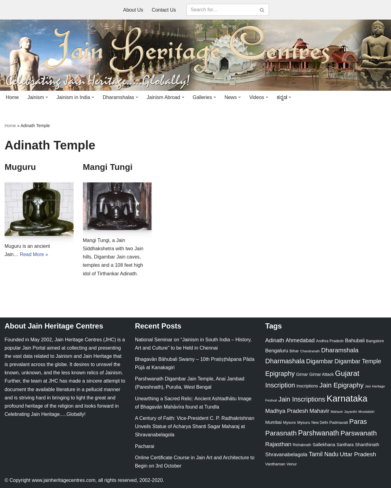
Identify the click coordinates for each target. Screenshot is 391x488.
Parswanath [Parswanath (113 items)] (358, 433)
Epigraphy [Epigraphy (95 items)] (279, 373)
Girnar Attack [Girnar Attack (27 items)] (321, 374)
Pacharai (144, 446)
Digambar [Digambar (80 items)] (319, 361)
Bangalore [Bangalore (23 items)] (375, 341)
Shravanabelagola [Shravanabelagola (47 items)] (286, 454)
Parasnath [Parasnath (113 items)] (281, 433)
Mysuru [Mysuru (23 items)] (303, 422)
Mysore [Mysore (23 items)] (289, 422)
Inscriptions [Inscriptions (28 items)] (307, 385)
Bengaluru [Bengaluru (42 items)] (276, 350)
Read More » (34, 254)
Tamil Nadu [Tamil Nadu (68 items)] (323, 454)
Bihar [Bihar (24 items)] (294, 351)
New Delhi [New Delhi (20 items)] (319, 422)
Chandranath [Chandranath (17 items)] (310, 351)
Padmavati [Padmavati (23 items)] (338, 422)
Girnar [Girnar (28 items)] (302, 374)
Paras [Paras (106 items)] (358, 421)
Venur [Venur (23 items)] (292, 464)
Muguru (20, 167)
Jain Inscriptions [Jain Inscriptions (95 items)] (301, 399)
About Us (133, 10)
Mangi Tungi (108, 167)
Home (12, 97)
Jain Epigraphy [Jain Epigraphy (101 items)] (341, 385)
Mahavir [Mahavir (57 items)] (319, 411)
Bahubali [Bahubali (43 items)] (354, 340)
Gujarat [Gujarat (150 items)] (347, 373)
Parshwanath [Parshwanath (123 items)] (318, 433)
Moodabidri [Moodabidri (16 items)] (366, 411)
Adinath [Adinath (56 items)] (274, 340)
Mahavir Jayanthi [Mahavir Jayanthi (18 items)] (344, 411)
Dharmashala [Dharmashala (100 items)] (285, 361)
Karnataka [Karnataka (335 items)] (347, 398)
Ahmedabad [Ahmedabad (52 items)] (300, 340)
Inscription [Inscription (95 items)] (280, 385)
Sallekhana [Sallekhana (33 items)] (323, 444)
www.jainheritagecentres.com (63, 480)
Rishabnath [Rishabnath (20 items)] (302, 445)
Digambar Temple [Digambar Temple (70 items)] (357, 361)
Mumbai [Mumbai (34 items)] (273, 422)
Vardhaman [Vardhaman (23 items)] (275, 464)
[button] (47, 97)
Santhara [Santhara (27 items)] (345, 444)
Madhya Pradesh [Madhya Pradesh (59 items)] (286, 411)
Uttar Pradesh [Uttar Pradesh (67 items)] (358, 454)
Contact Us (164, 10)
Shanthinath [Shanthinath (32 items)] (367, 444)
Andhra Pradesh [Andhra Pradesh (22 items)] (330, 341)
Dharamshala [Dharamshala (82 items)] (339, 350)
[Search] (220, 10)
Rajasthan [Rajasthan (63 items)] (278, 444)
